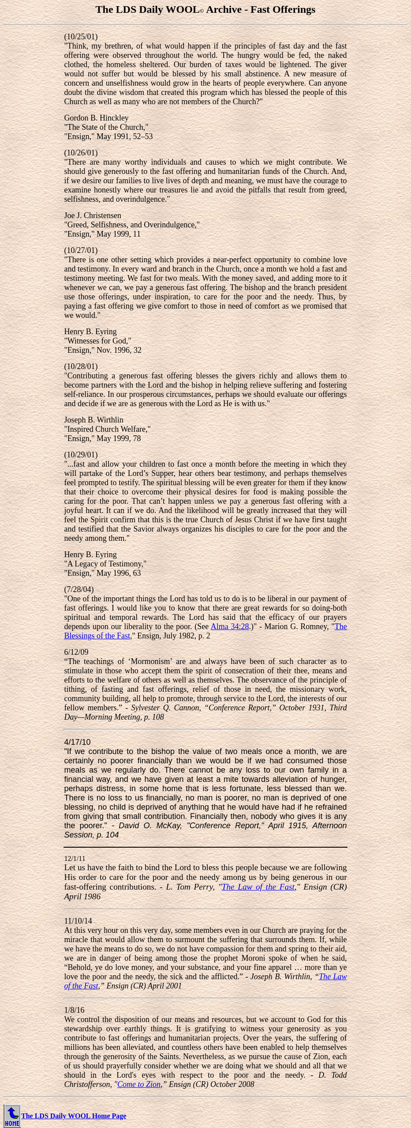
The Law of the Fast (258, 886)
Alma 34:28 (230, 626)
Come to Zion (139, 1084)
